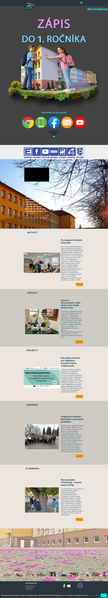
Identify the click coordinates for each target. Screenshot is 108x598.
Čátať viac (79, 342)
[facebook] (64, 586)
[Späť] (1, 574)
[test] (28, 151)
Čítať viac (79, 284)
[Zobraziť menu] (81, 3)
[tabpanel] (37, 203)
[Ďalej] (106, 574)
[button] (41, 91)
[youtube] (69, 586)
